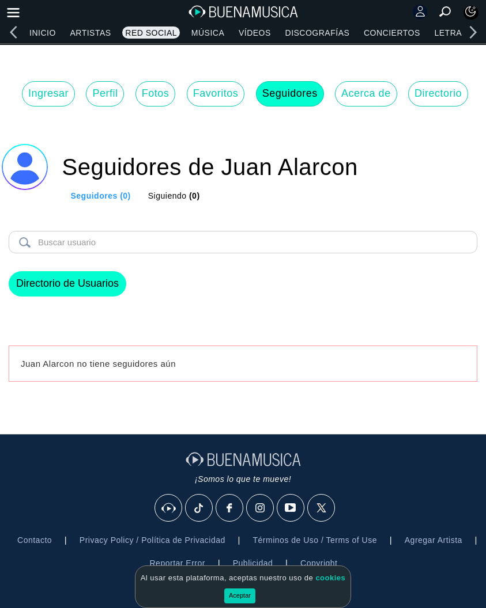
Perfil (105, 93)
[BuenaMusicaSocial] (169, 508)
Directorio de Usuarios (67, 283)
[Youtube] (291, 508)
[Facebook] (230, 508)
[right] (473, 32)
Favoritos (216, 93)
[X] (322, 508)
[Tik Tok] (199, 508)
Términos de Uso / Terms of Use (315, 540)
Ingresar (48, 93)
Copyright (318, 563)
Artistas (90, 32)
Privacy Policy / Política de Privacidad (152, 540)
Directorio (438, 93)
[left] (13, 32)
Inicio (42, 32)
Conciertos (392, 32)
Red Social (151, 32)
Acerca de (366, 93)
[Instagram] (260, 508)
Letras (451, 32)
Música (207, 32)
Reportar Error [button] (177, 563)
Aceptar (240, 595)
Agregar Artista (433, 540)
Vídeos (255, 32)
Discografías (317, 32)
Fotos (155, 93)
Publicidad (253, 563)
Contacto (34, 540)
